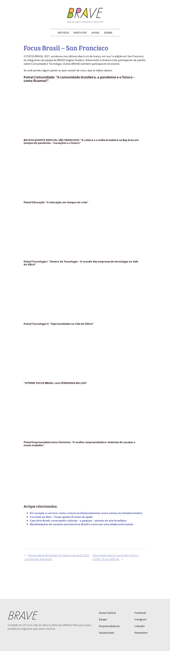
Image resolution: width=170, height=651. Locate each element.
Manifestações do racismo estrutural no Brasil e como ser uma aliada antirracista (81, 524)
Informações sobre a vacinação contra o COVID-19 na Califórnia (116, 557)
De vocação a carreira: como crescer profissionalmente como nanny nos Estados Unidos (86, 513)
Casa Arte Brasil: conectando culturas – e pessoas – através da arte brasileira (78, 520)
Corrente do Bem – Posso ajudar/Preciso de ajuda (61, 517)
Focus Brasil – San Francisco (66, 47)
